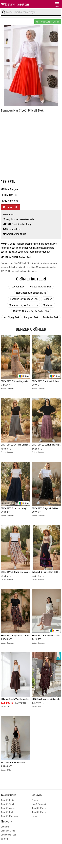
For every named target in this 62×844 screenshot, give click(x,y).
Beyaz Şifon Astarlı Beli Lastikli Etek (24, 572)
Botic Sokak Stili (8, 834)
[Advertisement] (31, 145)
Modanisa (48, 305)
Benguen (47, 299)
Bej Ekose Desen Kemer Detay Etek (22, 762)
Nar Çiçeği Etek (11, 317)
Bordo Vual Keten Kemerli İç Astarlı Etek (24, 699)
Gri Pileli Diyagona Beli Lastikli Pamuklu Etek (28, 445)
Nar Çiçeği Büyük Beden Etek (31, 292)
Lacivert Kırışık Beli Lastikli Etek (22, 508)
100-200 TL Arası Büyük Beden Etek (31, 311)
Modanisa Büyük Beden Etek (23, 305)
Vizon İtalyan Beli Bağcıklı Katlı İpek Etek (26, 381)
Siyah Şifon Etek (15, 635)
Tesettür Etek (17, 286)
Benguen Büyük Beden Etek (24, 299)
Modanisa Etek (50, 317)
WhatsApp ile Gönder (47, 22)
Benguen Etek (31, 317)
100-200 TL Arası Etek (40, 286)
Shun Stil (5, 826)
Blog (4, 838)
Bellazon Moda (8, 830)
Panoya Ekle (10, 207)
